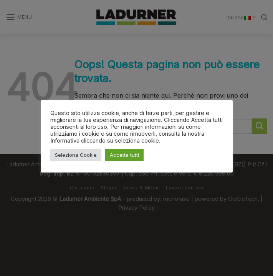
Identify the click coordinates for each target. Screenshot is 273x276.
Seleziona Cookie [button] (76, 155)
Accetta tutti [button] (124, 155)
